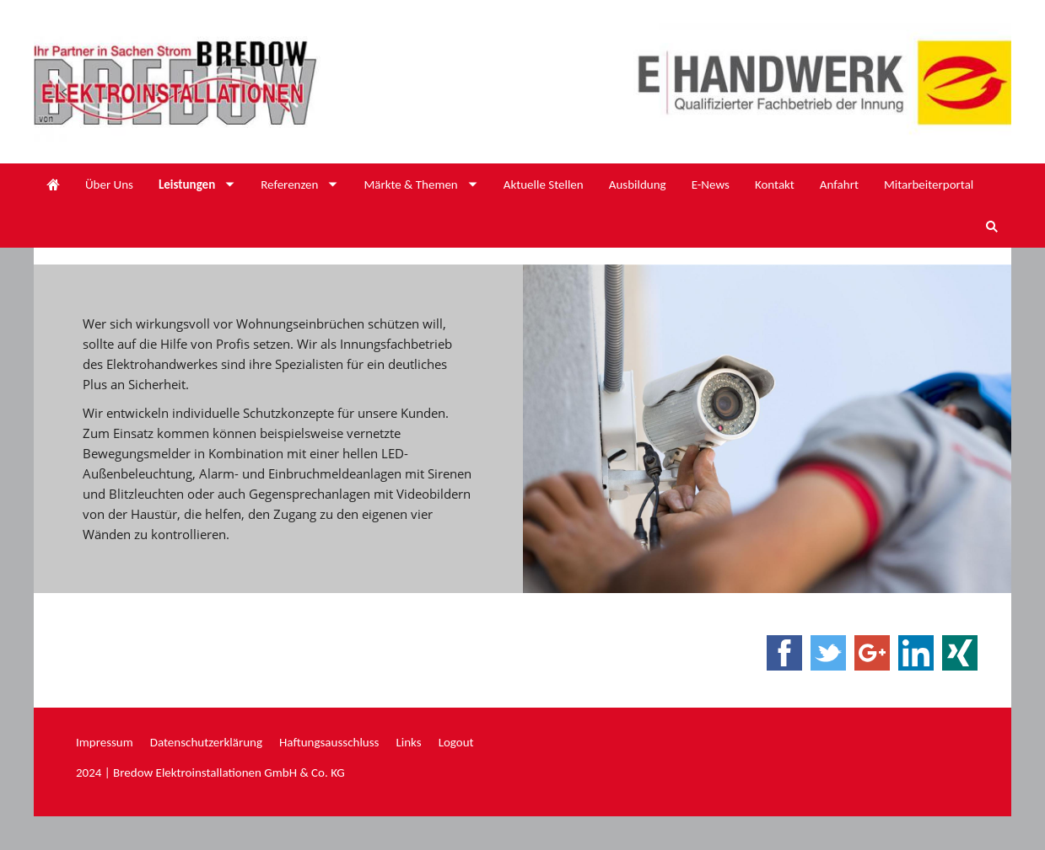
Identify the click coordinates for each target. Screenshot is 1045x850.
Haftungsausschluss (329, 742)
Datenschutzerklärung (206, 742)
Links (408, 742)
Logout (456, 742)
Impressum (104, 742)
